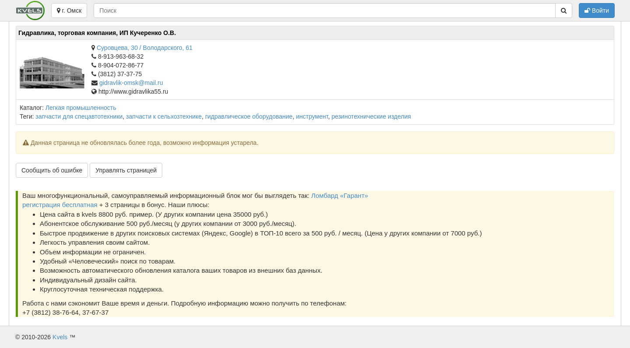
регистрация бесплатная (60, 204)
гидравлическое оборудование (249, 116)
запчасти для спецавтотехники (78, 116)
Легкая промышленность (81, 107)
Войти (596, 10)
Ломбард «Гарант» (339, 195)
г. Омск (69, 10)
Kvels (59, 337)
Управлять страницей (126, 170)
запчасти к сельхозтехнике (164, 116)
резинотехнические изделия (371, 116)
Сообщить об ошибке (51, 170)
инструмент (312, 116)
